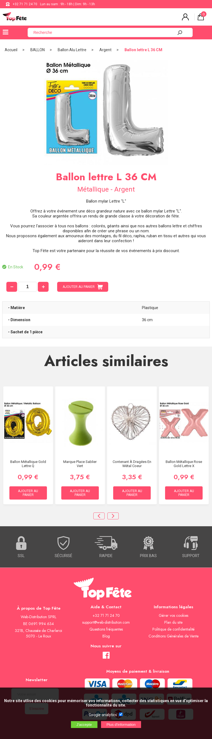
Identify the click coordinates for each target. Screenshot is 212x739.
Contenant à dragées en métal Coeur (132, 464)
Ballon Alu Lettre (72, 50)
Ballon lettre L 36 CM (143, 50)
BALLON (37, 50)
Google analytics (103, 715)
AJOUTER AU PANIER (83, 287)
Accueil (11, 50)
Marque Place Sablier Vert (80, 464)
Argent (105, 50)
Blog (106, 636)
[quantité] (27, 287)
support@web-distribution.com (106, 622)
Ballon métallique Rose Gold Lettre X (184, 464)
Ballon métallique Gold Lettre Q (28, 464)
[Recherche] (104, 32)
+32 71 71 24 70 (25, 4)
